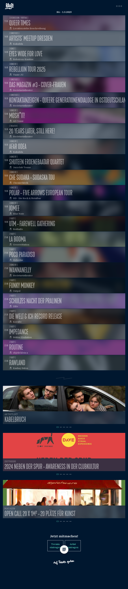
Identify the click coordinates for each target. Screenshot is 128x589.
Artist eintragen (72, 546)
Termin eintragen (55, 546)
